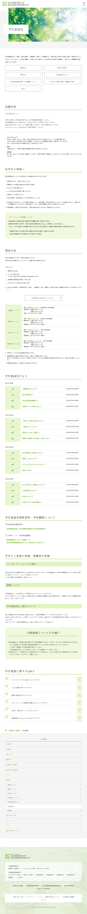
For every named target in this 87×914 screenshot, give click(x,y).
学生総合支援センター (14, 802)
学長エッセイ (9, 754)
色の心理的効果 (27, 394)
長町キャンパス (32, 319)
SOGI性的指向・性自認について (32, 452)
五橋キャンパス (32, 307)
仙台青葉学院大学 (13, 866)
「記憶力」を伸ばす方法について (32, 421)
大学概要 (43, 739)
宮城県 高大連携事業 (12, 770)
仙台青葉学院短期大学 (14, 872)
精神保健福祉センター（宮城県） (17, 540)
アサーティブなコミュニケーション (33, 464)
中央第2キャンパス (33, 341)
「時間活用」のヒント (29, 389)
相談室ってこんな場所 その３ (31, 406)
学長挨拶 (8, 749)
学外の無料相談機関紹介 (29, 400)
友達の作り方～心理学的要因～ (31, 502)
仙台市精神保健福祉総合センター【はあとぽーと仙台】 (24, 542)
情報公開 (8, 759)
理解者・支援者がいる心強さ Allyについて (35, 438)
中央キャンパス (32, 330)
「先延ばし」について (29, 426)
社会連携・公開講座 (11, 765)
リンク (8, 825)
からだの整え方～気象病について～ (33, 484)
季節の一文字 (26, 470)
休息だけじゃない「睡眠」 (30, 432)
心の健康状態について (29, 490)
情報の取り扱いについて (13, 831)
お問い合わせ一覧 (11, 815)
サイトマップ (9, 820)
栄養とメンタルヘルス (29, 458)
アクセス (8, 775)
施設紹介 (8, 780)
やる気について (27, 496)
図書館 (9, 810)
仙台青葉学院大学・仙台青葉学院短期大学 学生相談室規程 (25, 529)
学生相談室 (11, 806)
